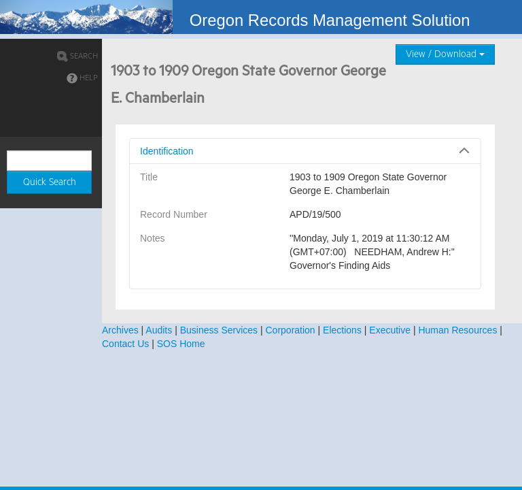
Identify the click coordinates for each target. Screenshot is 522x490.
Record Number (173, 214)
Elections (342, 330)
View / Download (445, 54)
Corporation (290, 330)
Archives (120, 330)
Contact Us (125, 343)
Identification (167, 151)
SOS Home (181, 343)
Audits (158, 330)
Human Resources (457, 330)
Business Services (219, 330)
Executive (390, 330)
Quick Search (49, 182)
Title (149, 177)
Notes (152, 238)
